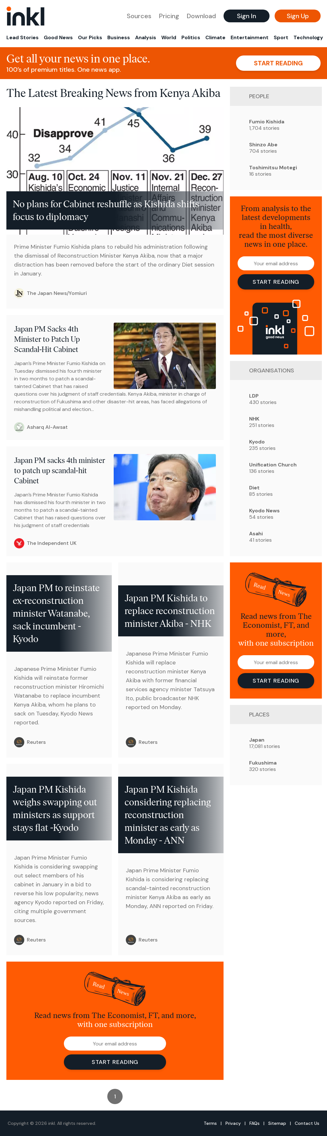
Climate (215, 37)
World (168, 37)
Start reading (278, 63)
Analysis (145, 37)
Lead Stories (22, 37)
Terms (210, 1123)
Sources (139, 16)
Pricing (169, 16)
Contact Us (307, 1123)
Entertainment (250, 37)
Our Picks (90, 37)
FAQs (254, 1123)
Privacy (233, 1123)
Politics (190, 37)
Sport (281, 37)
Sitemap (277, 1123)
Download (201, 16)
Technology (308, 37)
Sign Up (298, 16)
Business (118, 37)
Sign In (246, 16)
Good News (58, 37)
